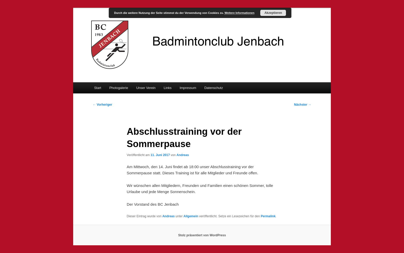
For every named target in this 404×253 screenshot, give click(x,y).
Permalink (268, 216)
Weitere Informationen (239, 12)
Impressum (188, 88)
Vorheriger (102, 104)
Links (167, 88)
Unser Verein (146, 88)
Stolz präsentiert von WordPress (202, 235)
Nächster (302, 104)
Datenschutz (213, 88)
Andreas (182, 155)
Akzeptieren (273, 13)
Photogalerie (118, 88)
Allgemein (190, 216)
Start (97, 88)
